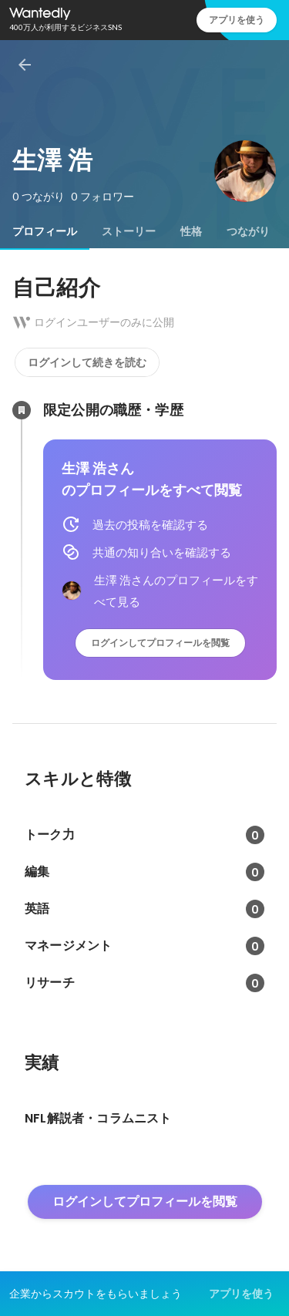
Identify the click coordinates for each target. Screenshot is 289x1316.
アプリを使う (236, 19)
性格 (191, 231)
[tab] (44, 231)
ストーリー (129, 231)
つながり (248, 231)
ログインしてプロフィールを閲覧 (160, 642)
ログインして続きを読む (87, 362)
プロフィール (44, 231)
